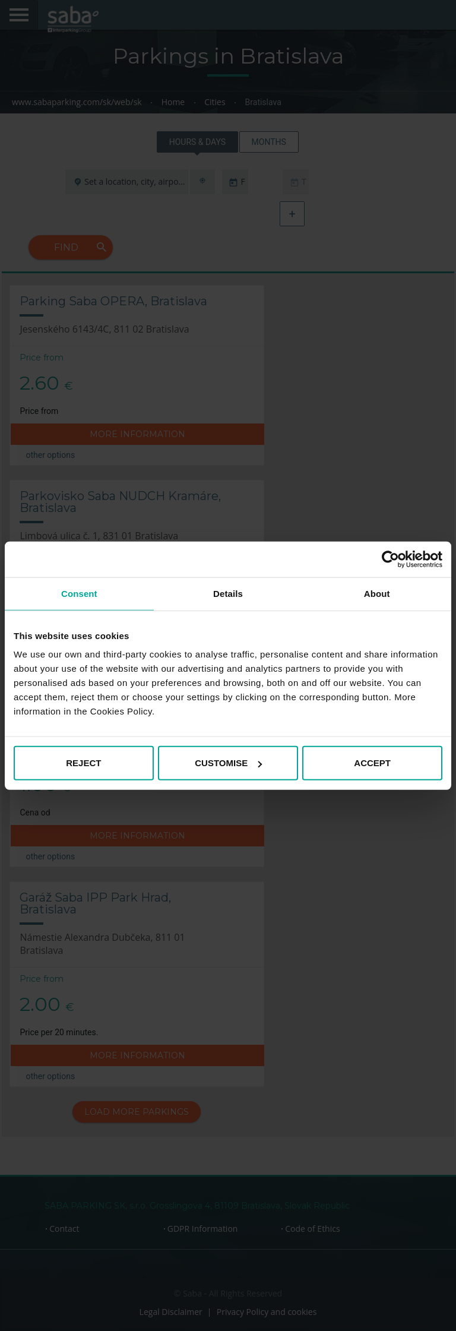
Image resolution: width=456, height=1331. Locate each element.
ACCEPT (372, 763)
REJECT (83, 763)
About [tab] (377, 593)
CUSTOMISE (228, 763)
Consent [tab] (79, 593)
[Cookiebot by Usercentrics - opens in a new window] (390, 559)
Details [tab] (228, 593)
